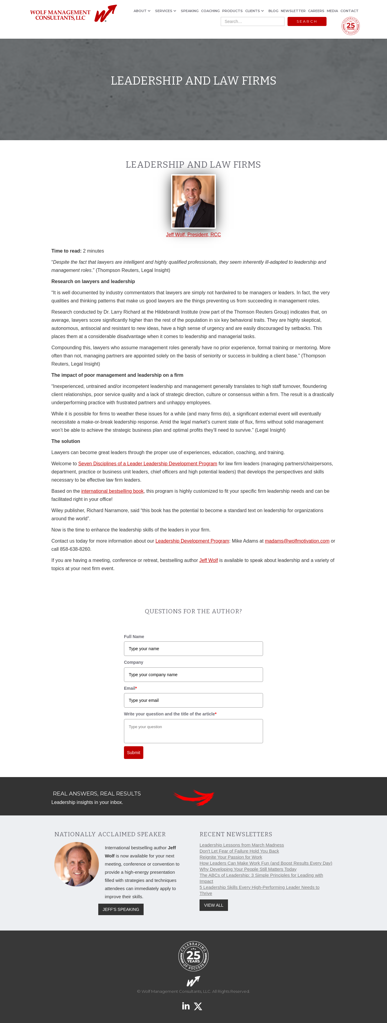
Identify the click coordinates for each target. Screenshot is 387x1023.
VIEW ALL (213, 905)
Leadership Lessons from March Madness (242, 844)
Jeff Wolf (208, 560)
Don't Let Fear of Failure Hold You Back (239, 851)
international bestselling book (112, 491)
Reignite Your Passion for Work (231, 857)
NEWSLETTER (293, 11)
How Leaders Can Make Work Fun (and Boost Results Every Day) (266, 863)
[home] (73, 13)
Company (133, 662)
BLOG (273, 11)
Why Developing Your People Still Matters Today (248, 869)
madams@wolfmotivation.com (297, 541)
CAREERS (316, 11)
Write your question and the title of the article (170, 714)
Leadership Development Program (192, 541)
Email (130, 688)
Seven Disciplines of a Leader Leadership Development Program (147, 463)
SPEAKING (190, 11)
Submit (133, 752)
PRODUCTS (232, 11)
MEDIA (332, 11)
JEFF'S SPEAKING (121, 909)
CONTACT (349, 11)
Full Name (134, 636)
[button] (143, 11)
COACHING (210, 11)
